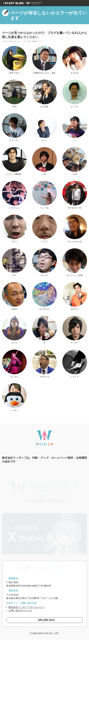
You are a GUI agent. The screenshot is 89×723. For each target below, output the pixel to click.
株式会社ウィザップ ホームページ (26, 690)
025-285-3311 (44, 703)
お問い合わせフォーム (20, 693)
